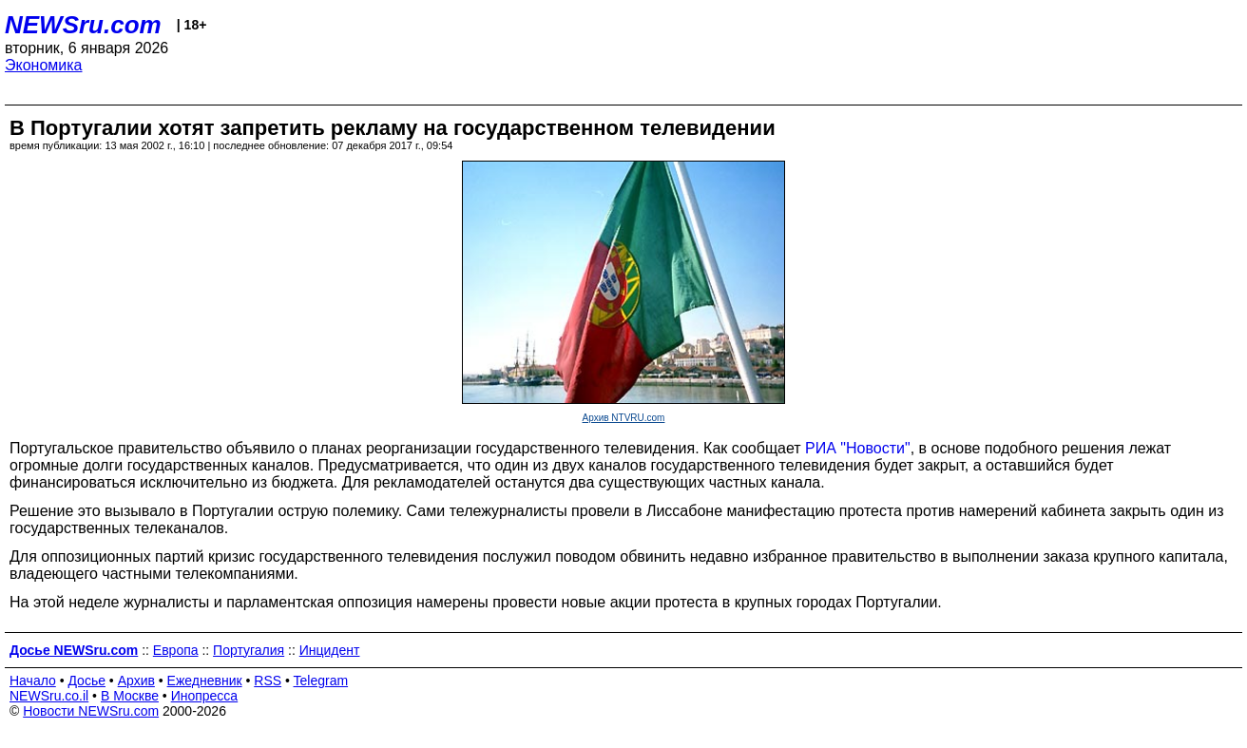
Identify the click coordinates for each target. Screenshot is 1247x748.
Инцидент (329, 650)
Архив (136, 680)
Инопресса (205, 695)
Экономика (44, 65)
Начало (33, 680)
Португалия (248, 650)
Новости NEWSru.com (91, 711)
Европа (176, 650)
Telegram (321, 680)
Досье (86, 680)
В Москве (130, 695)
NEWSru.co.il (49, 695)
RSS (267, 680)
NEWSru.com (83, 24)
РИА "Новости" (858, 448)
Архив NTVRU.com (624, 417)
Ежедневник (204, 680)
